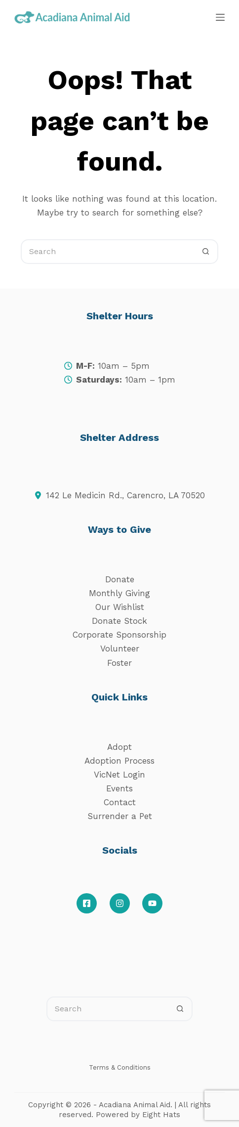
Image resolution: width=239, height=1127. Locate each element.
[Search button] (206, 251)
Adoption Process (119, 761)
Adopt (119, 747)
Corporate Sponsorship (119, 635)
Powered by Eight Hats (138, 1114)
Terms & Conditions (120, 1067)
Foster (119, 663)
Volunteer (119, 648)
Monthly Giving (119, 593)
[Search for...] (107, 251)
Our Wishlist (119, 607)
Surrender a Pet (119, 816)
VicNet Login (119, 775)
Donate (119, 579)
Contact (120, 802)
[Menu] (220, 17)
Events (119, 788)
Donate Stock (119, 621)
